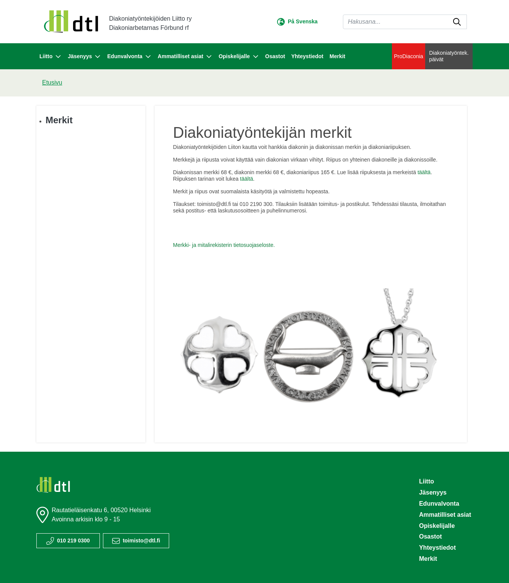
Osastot (275, 56)
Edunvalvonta (439, 503)
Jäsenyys (433, 492)
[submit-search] (457, 22)
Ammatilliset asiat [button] (185, 56)
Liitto (426, 481)
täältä (424, 172)
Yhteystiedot (307, 56)
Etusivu (52, 82)
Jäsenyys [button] (84, 56)
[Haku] (405, 22)
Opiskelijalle (437, 526)
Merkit (337, 56)
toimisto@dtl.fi (141, 540)
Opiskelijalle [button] (239, 56)
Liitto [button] (50, 56)
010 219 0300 (73, 540)
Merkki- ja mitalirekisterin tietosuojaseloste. (224, 245)
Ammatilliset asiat (445, 514)
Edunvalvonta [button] (129, 56)
